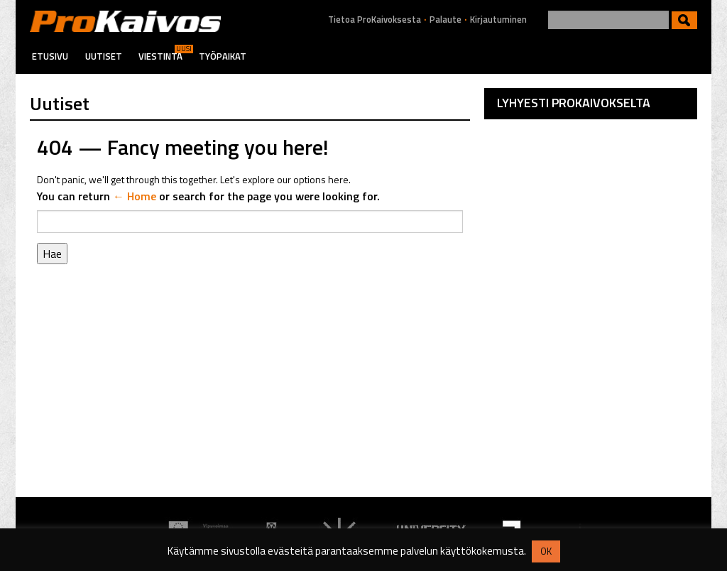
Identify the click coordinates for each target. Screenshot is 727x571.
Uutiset (103, 56)
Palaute (445, 19)
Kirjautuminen (498, 19)
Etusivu (50, 56)
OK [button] (546, 551)
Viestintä (160, 56)
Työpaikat (222, 56)
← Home (134, 196)
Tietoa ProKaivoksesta (374, 19)
